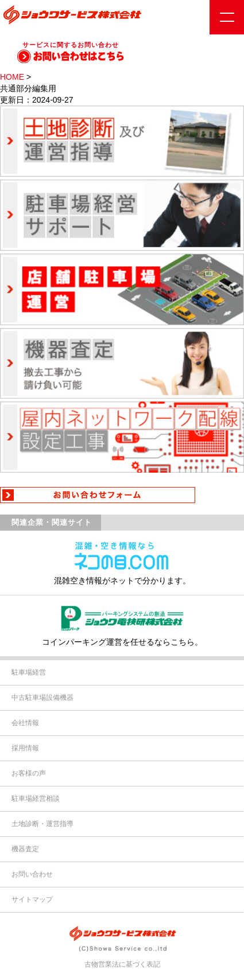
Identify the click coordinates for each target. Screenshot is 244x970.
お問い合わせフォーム (122, 495)
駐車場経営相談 (35, 798)
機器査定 (25, 849)
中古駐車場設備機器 (42, 698)
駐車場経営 (28, 672)
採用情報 (25, 748)
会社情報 (25, 723)
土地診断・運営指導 (42, 824)
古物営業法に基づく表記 (122, 964)
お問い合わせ (32, 874)
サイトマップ (32, 899)
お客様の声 (28, 773)
